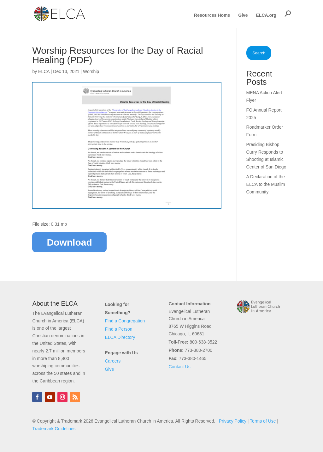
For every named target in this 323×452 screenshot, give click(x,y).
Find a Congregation (125, 320)
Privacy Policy (232, 421)
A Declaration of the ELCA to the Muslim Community (265, 184)
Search (258, 53)
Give (243, 15)
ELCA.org (266, 15)
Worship (91, 71)
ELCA (44, 71)
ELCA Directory (120, 337)
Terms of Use (263, 421)
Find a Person (118, 329)
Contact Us (180, 366)
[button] (288, 13)
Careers (112, 360)
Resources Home (212, 15)
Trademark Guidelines (53, 428)
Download (69, 242)
